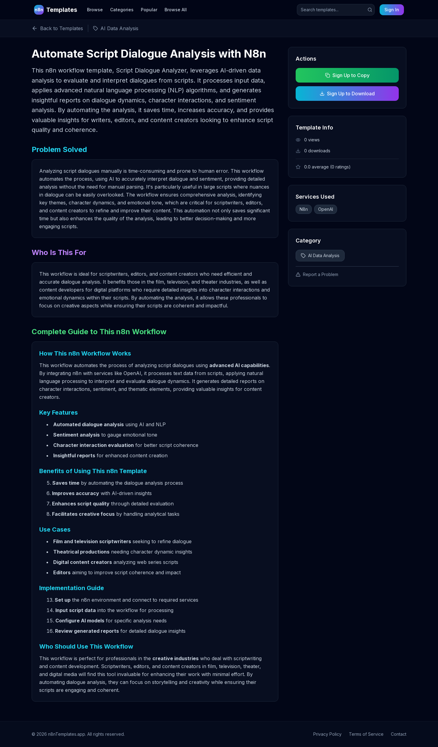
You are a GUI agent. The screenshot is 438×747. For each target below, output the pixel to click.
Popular (149, 9)
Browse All (176, 9)
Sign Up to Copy (347, 75)
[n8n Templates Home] (55, 10)
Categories (122, 9)
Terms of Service (366, 734)
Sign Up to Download (347, 93)
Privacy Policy (327, 734)
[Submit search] (369, 9)
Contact (398, 734)
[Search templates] (336, 10)
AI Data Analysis (320, 255)
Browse (95, 9)
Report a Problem (317, 274)
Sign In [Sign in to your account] (391, 9)
